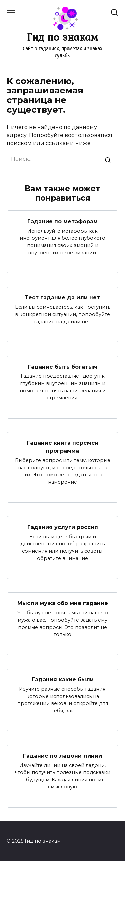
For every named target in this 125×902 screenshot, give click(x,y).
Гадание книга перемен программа (63, 447)
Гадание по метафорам (62, 221)
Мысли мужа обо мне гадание (62, 603)
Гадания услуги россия (62, 527)
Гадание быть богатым (62, 366)
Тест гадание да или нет (62, 297)
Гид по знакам (62, 37)
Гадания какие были (63, 679)
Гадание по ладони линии (62, 755)
